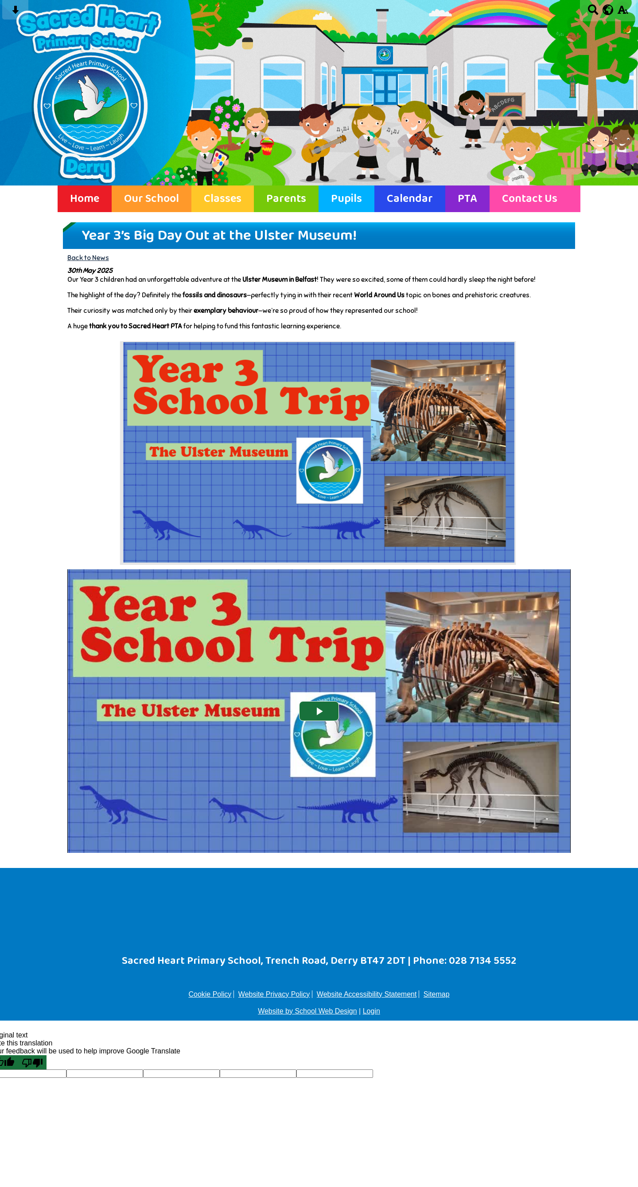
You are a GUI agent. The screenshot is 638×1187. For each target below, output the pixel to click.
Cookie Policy (209, 994)
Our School (151, 198)
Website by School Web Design (307, 1011)
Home (84, 198)
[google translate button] (608, 9)
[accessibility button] (622, 12)
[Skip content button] (15, 12)
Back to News (88, 257)
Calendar (410, 198)
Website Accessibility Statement (367, 994)
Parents (286, 198)
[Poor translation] (32, 1062)
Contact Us (529, 198)
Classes (222, 198)
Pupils (346, 198)
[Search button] (593, 12)
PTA (467, 198)
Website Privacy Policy (274, 994)
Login (371, 1011)
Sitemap (437, 994)
